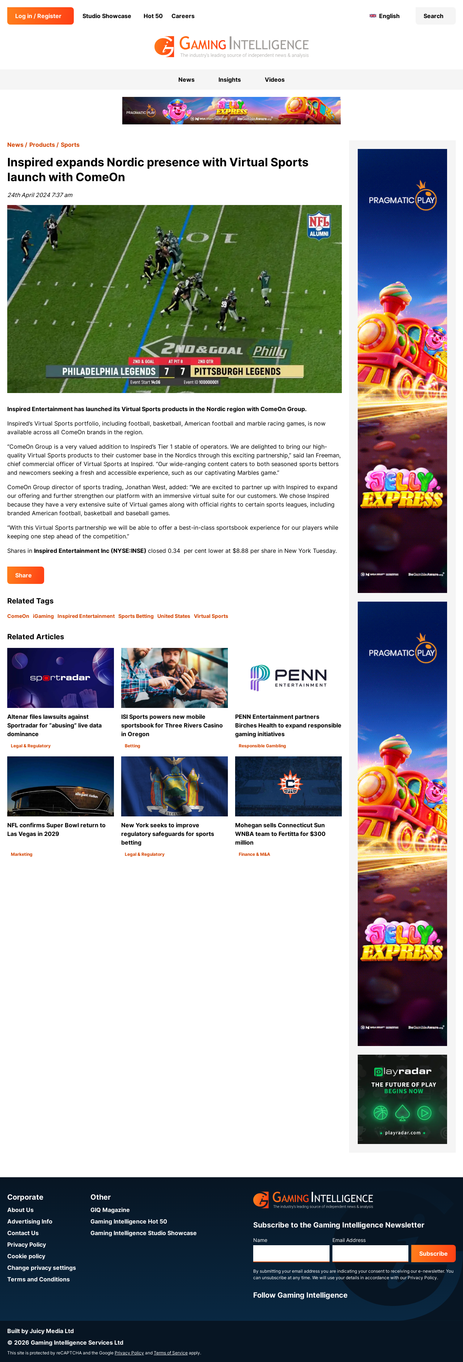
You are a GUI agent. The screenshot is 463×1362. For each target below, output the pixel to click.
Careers (183, 16)
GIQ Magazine (110, 1209)
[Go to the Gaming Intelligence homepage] (231, 47)
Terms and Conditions (38, 1279)
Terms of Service (171, 1352)
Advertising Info (29, 1221)
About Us (20, 1209)
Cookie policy (26, 1256)
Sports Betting (136, 616)
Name (260, 1240)
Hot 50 (153, 16)
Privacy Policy (26, 1244)
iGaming (43, 616)
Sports (70, 144)
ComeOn (18, 616)
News (15, 144)
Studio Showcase (106, 16)
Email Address (349, 1240)
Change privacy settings (41, 1267)
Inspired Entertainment (86, 616)
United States (173, 616)
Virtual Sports (211, 616)
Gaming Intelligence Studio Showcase (143, 1233)
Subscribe (433, 1253)
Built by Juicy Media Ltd (40, 1331)
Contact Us (23, 1233)
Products (42, 144)
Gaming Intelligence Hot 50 (128, 1221)
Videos (275, 79)
